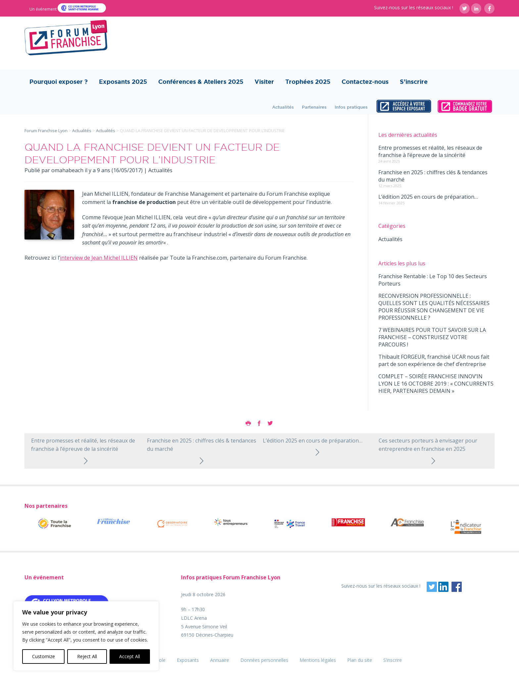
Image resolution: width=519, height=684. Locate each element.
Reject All (87, 656)
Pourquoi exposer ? (58, 82)
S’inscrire (414, 82)
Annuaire (219, 660)
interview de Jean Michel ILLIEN (99, 257)
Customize (43, 656)
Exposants (188, 660)
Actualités (283, 107)
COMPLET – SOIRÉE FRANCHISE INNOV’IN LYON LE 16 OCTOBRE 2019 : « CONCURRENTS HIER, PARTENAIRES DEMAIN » (436, 384)
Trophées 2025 (307, 82)
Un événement (43, 9)
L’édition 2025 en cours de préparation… (428, 196)
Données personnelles (264, 660)
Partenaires (314, 107)
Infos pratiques (351, 107)
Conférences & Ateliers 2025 (200, 82)
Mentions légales (318, 660)
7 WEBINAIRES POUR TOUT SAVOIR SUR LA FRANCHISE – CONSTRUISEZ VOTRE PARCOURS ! (432, 337)
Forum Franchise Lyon (46, 130)
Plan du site (359, 660)
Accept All (129, 656)
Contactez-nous (365, 82)
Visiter (264, 82)
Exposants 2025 (123, 82)
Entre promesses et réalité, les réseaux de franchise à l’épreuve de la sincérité (430, 151)
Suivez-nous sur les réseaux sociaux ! (413, 7)
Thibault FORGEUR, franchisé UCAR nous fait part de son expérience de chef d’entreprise (433, 360)
